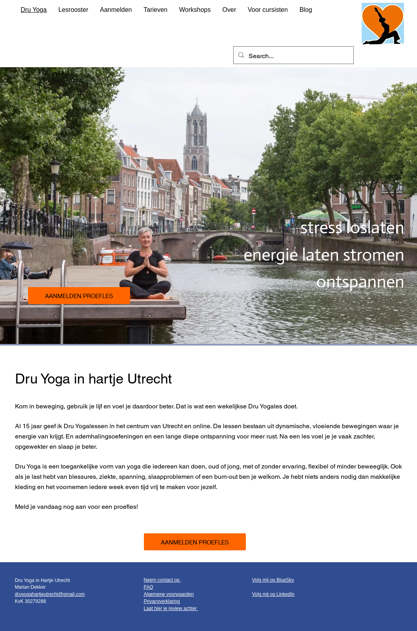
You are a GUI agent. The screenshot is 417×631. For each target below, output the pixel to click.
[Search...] (293, 56)
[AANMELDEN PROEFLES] (79, 295)
